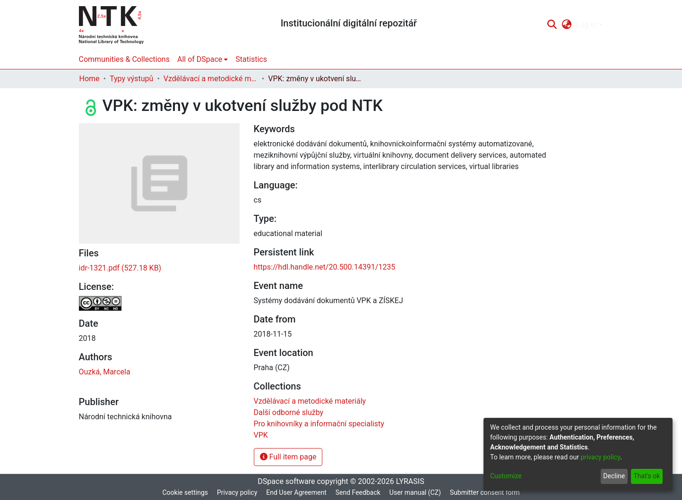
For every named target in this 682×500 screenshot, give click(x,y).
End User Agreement (296, 492)
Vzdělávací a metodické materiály (211, 78)
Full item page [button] (288, 456)
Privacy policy (237, 492)
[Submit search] (552, 25)
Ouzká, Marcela (104, 371)
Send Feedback (358, 492)
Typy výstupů (131, 78)
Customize (505, 476)
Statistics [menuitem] (251, 59)
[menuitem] (566, 25)
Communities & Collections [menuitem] (124, 59)
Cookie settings (185, 492)
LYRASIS (410, 481)
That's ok (646, 476)
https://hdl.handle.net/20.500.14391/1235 (325, 267)
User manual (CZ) (415, 492)
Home (89, 78)
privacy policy (600, 457)
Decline (614, 476)
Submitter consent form (485, 492)
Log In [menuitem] (586, 24)
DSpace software (286, 481)
